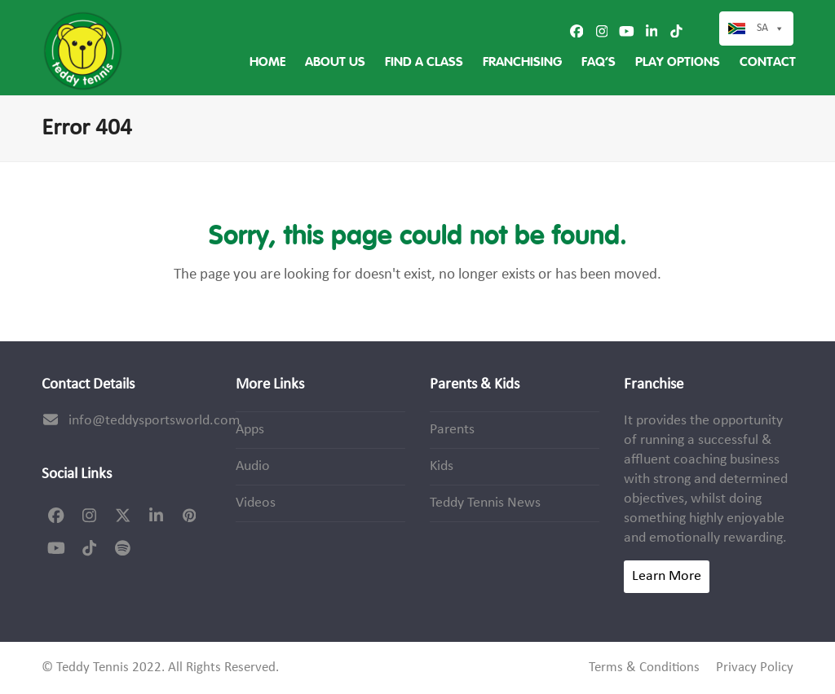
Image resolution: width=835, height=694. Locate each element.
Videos (256, 503)
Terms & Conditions (644, 667)
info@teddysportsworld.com (154, 420)
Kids (441, 466)
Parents (452, 429)
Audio (253, 466)
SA (770, 28)
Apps (250, 429)
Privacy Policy (754, 667)
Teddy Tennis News (485, 503)
